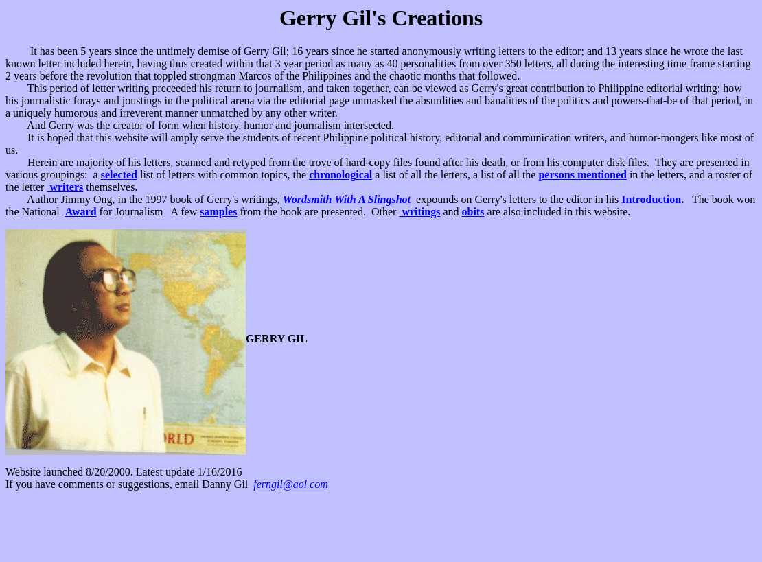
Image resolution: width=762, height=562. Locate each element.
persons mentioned (582, 174)
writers (65, 187)
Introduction (651, 199)
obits (472, 212)
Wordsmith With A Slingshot (347, 199)
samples (218, 212)
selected (119, 174)
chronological (340, 174)
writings (419, 212)
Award (81, 212)
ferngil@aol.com (290, 484)
